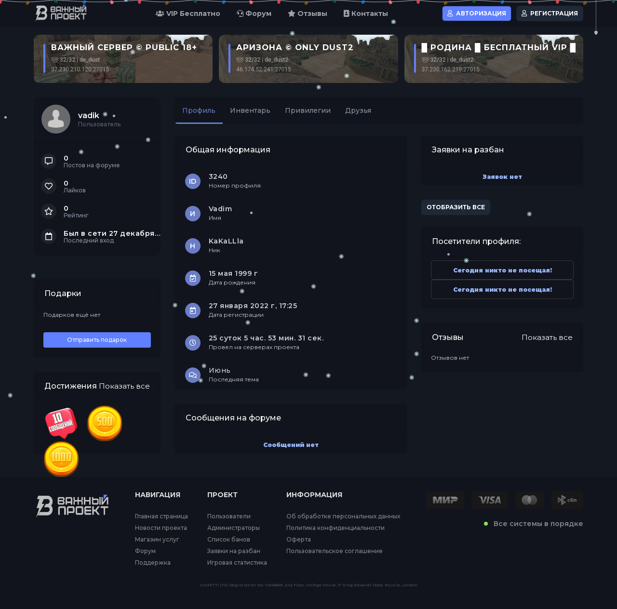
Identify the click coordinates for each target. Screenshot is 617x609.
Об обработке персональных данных (343, 516)
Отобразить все (456, 207)
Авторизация (476, 13)
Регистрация (550, 13)
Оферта (298, 539)
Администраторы (233, 528)
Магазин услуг (157, 539)
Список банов (228, 539)
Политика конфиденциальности (335, 528)
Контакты (366, 13)
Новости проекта (161, 528)
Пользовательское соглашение (334, 551)
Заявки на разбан (233, 551)
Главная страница (161, 516)
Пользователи (229, 516)
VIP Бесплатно (188, 13)
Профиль (198, 110)
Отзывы (307, 13)
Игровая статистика (237, 563)
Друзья (358, 110)
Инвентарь (250, 110)
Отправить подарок (97, 339)
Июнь (220, 370)
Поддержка (153, 563)
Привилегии (308, 110)
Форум (254, 13)
